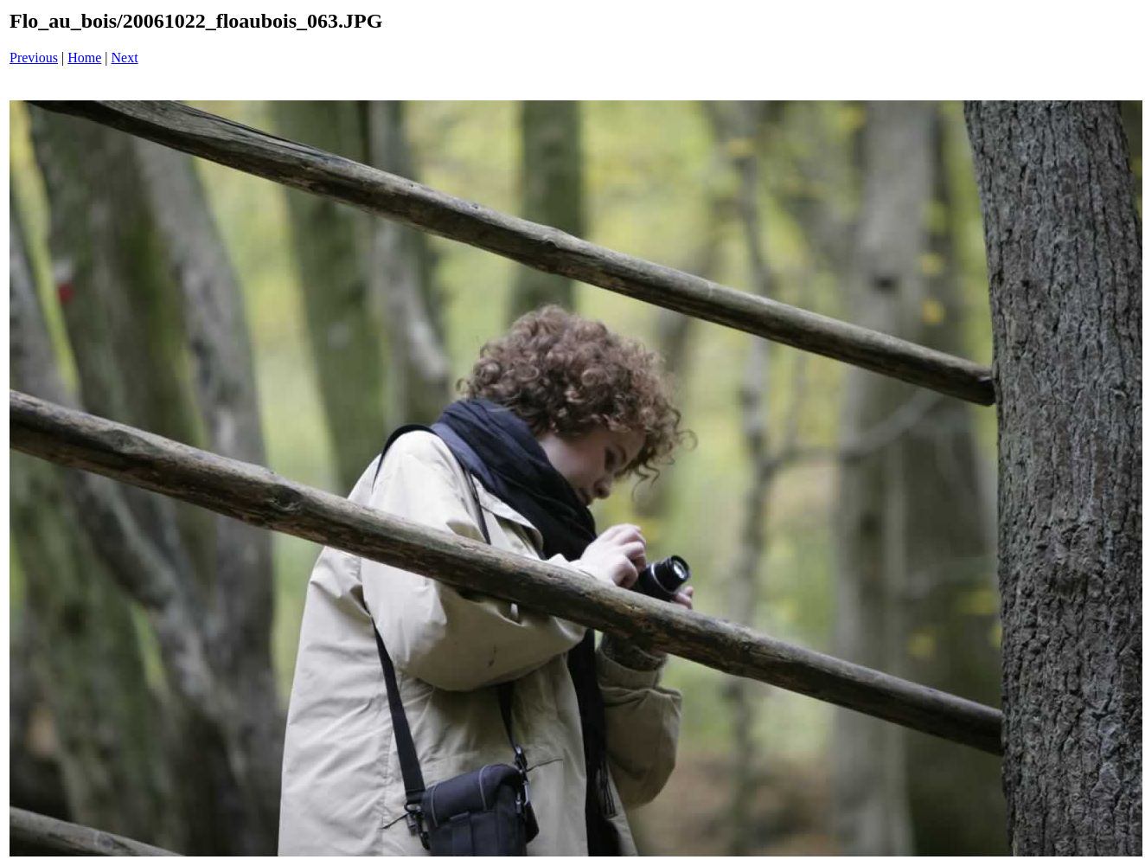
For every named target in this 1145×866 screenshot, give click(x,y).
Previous (34, 57)
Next (125, 57)
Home (84, 57)
